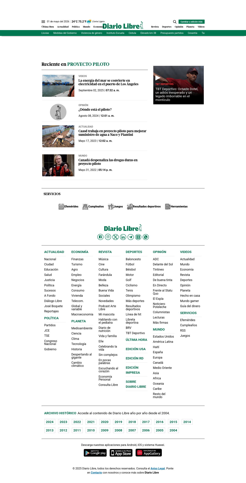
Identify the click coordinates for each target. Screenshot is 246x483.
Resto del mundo (159, 395)
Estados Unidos (163, 336)
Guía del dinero (190, 306)
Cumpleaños (188, 325)
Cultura (103, 269)
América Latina (163, 341)
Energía (76, 285)
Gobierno (50, 349)
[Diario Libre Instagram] (108, 237)
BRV (128, 328)
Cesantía (192, 33)
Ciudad (49, 264)
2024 (50, 422)
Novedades (106, 301)
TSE (47, 335)
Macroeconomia (82, 314)
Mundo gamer (189, 301)
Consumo (77, 290)
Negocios (77, 280)
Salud (48, 275)
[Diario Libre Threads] (138, 237)
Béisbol (131, 269)
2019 (118, 422)
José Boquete (53, 306)
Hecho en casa (190, 295)
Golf (128, 280)
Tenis (129, 290)
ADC (156, 259)
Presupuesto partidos (172, 33)
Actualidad (63, 27)
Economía (98, 27)
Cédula (132, 33)
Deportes (166, 27)
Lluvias (45, 33)
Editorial (158, 275)
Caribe (157, 389)
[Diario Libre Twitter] (115, 237)
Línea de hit (133, 314)
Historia (76, 349)
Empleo (76, 275)
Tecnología (78, 344)
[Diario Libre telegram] (131, 237)
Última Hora (48, 27)
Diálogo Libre (53, 301)
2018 (132, 422)
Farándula (105, 275)
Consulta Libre (108, 385)
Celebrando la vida (108, 348)
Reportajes (51, 311)
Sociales (104, 295)
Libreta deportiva (132, 321)
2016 (159, 422)
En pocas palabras (105, 361)
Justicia (49, 280)
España (158, 352)
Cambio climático (77, 364)
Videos (201, 27)
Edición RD (134, 358)
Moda (102, 280)
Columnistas (161, 312)
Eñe (101, 341)
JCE (47, 330)
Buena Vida (106, 290)
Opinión (179, 27)
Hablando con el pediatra (108, 321)
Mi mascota (107, 314)
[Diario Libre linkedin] (123, 237)
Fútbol (130, 264)
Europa (157, 357)
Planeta (190, 27)
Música (103, 259)
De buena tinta (162, 280)
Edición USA (136, 349)
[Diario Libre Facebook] (100, 237)
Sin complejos (108, 354)
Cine (102, 264)
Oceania (158, 383)
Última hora (136, 340)
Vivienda (77, 295)
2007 (132, 430)
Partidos (50, 325)
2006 (146, 430)
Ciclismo (131, 285)
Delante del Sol (163, 264)
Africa (157, 378)
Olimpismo (133, 295)
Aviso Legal (158, 468)
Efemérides (187, 320)
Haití (156, 347)
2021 (91, 422)
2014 (187, 422)
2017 (146, 422)
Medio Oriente (162, 368)
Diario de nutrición (104, 329)
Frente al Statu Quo (162, 292)
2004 (173, 430)
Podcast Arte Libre (107, 307)
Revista (155, 27)
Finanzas (77, 259)
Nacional (50, 259)
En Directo (160, 285)
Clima (75, 339)
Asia (156, 373)
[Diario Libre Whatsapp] (146, 237)
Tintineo (158, 269)
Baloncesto (133, 259)
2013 (50, 430)
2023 (63, 422)
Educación (51, 269)
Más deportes (135, 301)
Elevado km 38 (148, 33)
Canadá (158, 362)
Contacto (96, 472)
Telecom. (77, 301)
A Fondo (49, 295)
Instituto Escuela (115, 33)
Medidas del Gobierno (65, 33)
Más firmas (160, 322)
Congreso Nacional (50, 342)
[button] (174, 22)
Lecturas (159, 317)
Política (76, 27)
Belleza (103, 285)
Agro (74, 269)
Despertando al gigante (81, 356)
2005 (159, 430)
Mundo (86, 27)
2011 (77, 430)
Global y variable (76, 307)
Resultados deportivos (133, 307)
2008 (118, 430)
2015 (173, 422)
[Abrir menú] (43, 21)
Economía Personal (105, 378)
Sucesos (50, 290)
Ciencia (76, 333)
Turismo (76, 264)
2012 (63, 430)
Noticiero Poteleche (159, 305)
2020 (104, 422)
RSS (183, 330)
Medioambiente (81, 328)
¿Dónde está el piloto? (95, 110)
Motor (130, 275)
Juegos (185, 335)
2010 (91, 430)
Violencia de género (91, 33)
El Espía (158, 298)
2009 (104, 430)
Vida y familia (108, 336)
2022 (77, 422)
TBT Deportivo (164, 84)
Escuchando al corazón (108, 370)
